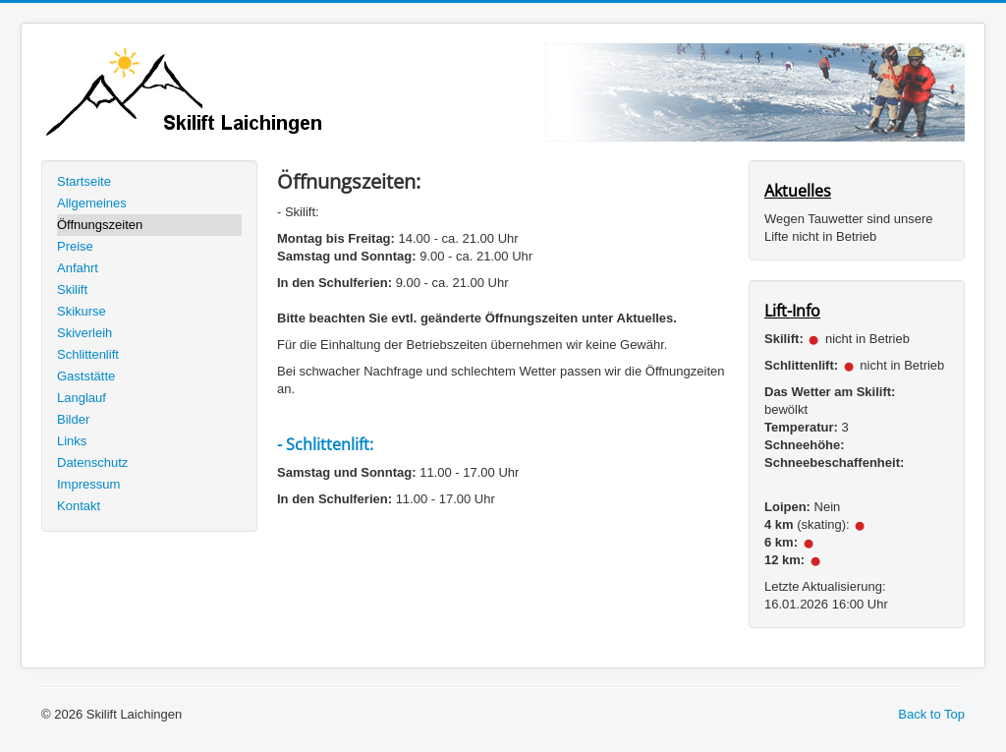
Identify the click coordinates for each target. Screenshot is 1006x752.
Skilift (72, 289)
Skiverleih (84, 332)
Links (71, 441)
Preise (75, 246)
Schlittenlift (88, 354)
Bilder (73, 419)
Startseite (84, 181)
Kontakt (78, 505)
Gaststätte (86, 376)
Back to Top (931, 714)
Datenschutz (92, 462)
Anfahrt (77, 267)
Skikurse (81, 311)
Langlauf (81, 397)
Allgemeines (92, 203)
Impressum (88, 484)
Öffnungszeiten (99, 224)
